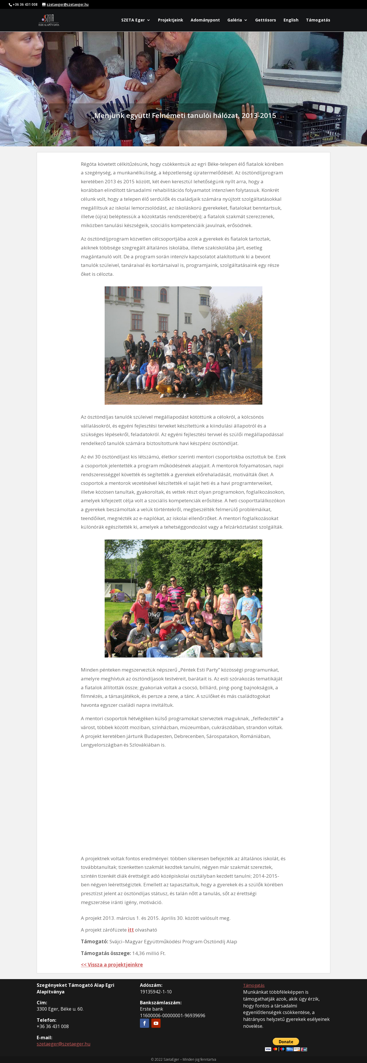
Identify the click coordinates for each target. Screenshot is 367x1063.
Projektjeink (170, 20)
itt (131, 929)
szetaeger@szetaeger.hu (63, 1044)
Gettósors (265, 20)
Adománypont (205, 20)
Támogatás (318, 20)
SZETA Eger (133, 20)
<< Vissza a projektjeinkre (112, 964)
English (291, 20)
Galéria (234, 20)
